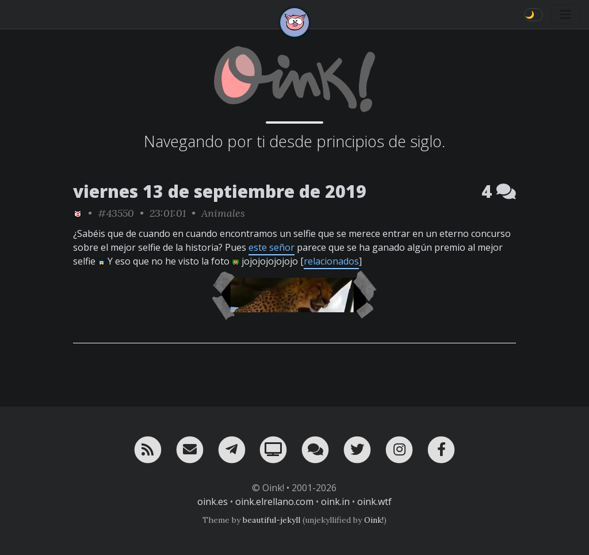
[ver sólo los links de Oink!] (77, 213)
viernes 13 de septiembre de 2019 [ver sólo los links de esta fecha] (219, 191)
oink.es (212, 501)
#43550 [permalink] (116, 213)
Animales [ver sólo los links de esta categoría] (223, 213)
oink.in (335, 501)
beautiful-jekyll (271, 520)
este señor (271, 247)
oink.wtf (374, 501)
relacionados (331, 261)
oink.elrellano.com (274, 501)
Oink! (374, 520)
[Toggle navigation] (565, 14)
